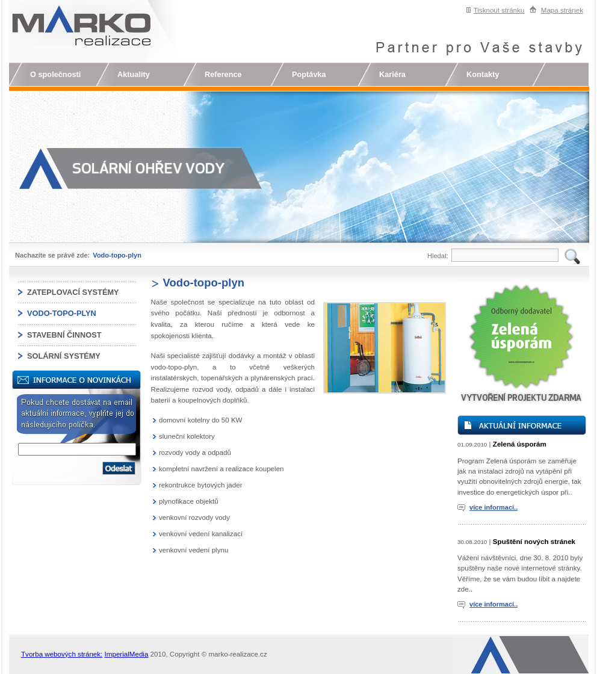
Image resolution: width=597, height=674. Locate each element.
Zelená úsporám (519, 444)
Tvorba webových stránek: (61, 654)
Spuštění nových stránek (534, 541)
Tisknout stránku (499, 10)
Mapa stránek (562, 10)
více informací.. (493, 507)
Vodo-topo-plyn (117, 255)
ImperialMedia (127, 654)
